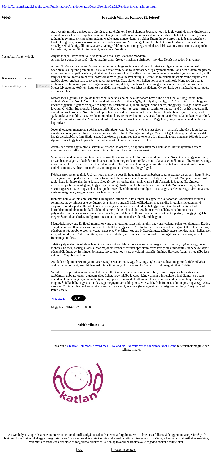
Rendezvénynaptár (130, 6)
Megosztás (58, 298)
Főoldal (6, 6)
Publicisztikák (59, 6)
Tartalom (17, 6)
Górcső (93, 6)
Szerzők (28, 6)
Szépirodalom (41, 6)
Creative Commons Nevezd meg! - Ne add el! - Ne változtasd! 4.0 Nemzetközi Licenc (121, 346)
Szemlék (103, 6)
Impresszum (149, 6)
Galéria (113, 6)
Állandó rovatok (78, 6)
